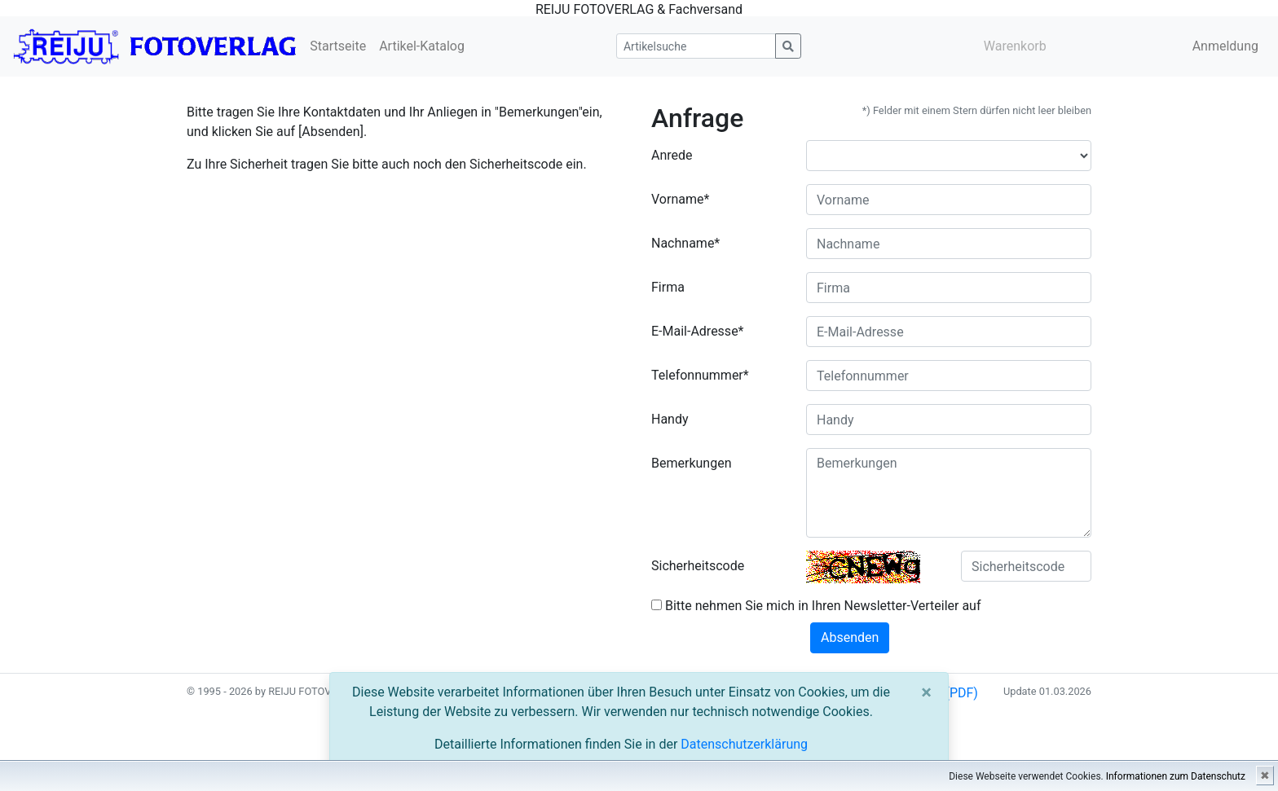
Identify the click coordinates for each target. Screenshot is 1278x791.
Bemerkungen (691, 463)
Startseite (338, 46)
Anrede (672, 155)
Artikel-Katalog (422, 46)
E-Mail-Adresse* (697, 331)
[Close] (926, 692)
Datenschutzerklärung (744, 744)
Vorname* (680, 199)
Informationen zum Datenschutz (1175, 776)
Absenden (850, 637)
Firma (668, 287)
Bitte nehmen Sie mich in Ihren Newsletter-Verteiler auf (816, 605)
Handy (670, 419)
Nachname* (685, 243)
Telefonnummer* (700, 375)
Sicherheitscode (697, 565)
